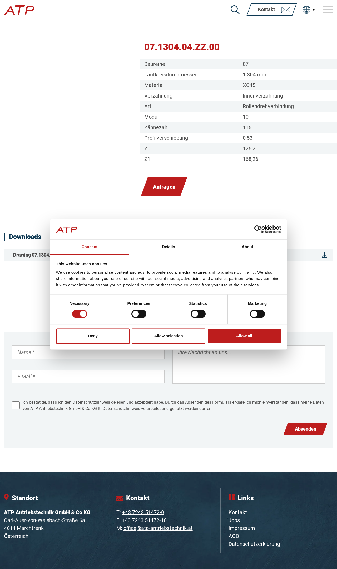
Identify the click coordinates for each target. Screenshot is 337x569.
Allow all (244, 336)
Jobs (234, 520)
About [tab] (247, 246)
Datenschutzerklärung (254, 544)
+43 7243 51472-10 (144, 520)
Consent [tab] (90, 246)
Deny (93, 336)
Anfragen (164, 187)
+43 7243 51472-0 (143, 512)
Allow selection (168, 336)
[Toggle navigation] (328, 9)
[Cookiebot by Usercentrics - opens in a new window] (258, 229)
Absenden (305, 429)
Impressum (242, 528)
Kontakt (238, 512)
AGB (234, 536)
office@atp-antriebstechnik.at (158, 528)
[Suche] (235, 9)
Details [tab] (168, 246)
